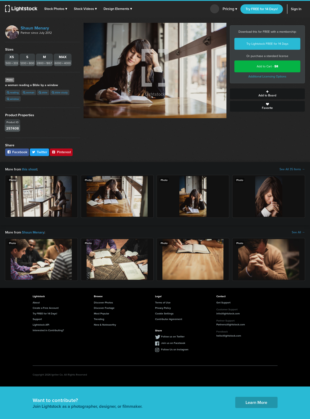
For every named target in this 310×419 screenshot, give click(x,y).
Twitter (39, 152)
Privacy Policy (163, 308)
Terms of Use (163, 302)
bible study (60, 92)
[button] (55, 9)
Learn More (256, 402)
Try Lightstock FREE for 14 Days (267, 44)
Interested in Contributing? (48, 330)
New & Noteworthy (105, 324)
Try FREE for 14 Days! (262, 8)
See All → (298, 232)
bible (43, 92)
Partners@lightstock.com (230, 324)
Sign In (296, 8)
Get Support (223, 302)
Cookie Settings (164, 313)
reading (13, 92)
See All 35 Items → (292, 169)
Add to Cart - (267, 66)
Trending (99, 319)
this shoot (29, 169)
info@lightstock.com (228, 313)
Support (37, 319)
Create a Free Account (46, 308)
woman (28, 92)
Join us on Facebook (173, 343)
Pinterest (61, 152)
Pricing (230, 9)
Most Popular (101, 313)
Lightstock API (41, 324)
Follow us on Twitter (173, 336)
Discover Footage (104, 308)
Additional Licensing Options (267, 76)
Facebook (17, 152)
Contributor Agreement (168, 319)
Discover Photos (103, 302)
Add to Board (267, 93)
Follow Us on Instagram (174, 349)
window (13, 99)
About (36, 302)
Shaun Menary (35, 28)
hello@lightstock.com (228, 335)
